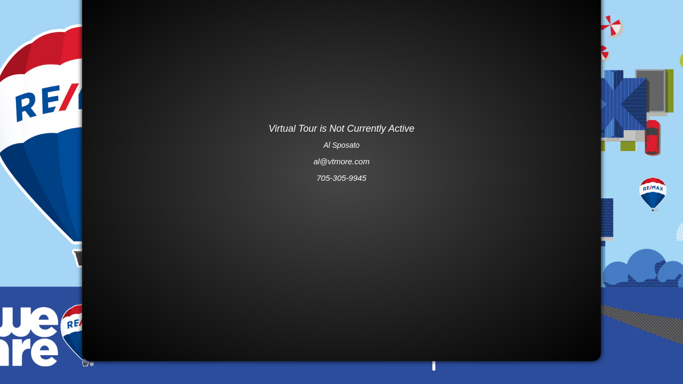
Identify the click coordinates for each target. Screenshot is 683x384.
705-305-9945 (341, 177)
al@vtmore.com (341, 161)
